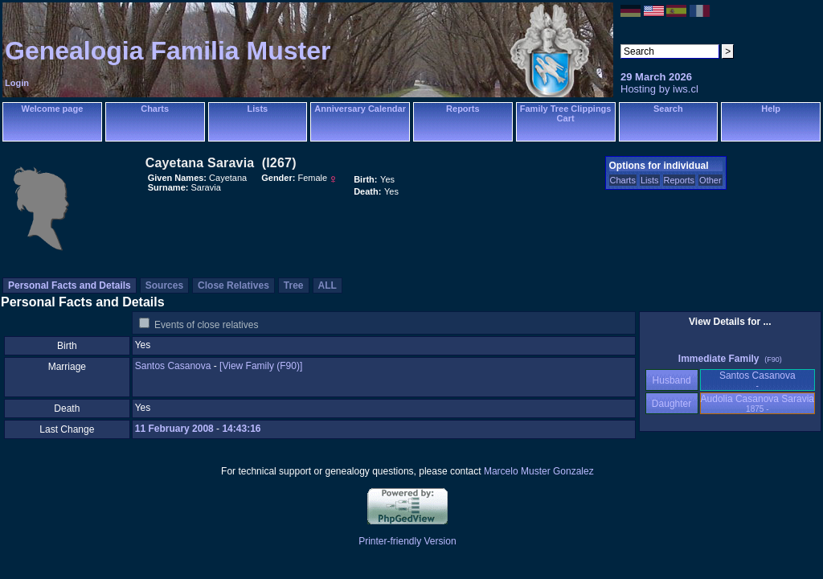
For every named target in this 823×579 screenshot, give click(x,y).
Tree (294, 285)
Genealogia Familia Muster (167, 50)
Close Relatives (233, 285)
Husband (671, 380)
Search (668, 108)
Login (17, 83)
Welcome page (52, 108)
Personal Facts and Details (69, 285)
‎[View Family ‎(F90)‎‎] (260, 366)
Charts (155, 108)
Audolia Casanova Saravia (757, 403)
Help (770, 108)
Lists (258, 108)
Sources (164, 285)
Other (710, 180)
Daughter (671, 403)
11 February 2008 (174, 428)
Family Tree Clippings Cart (566, 113)
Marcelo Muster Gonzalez (539, 471)
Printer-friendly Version (407, 541)
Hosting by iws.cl (659, 89)
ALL (327, 285)
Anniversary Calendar (360, 108)
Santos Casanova (173, 366)
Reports (463, 108)
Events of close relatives (206, 325)
